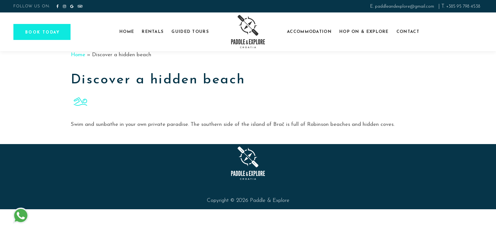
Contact (407, 32)
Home (126, 32)
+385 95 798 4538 (463, 6)
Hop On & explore (364, 32)
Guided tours (190, 32)
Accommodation (309, 32)
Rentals (153, 32)
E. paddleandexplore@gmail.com (402, 6)
